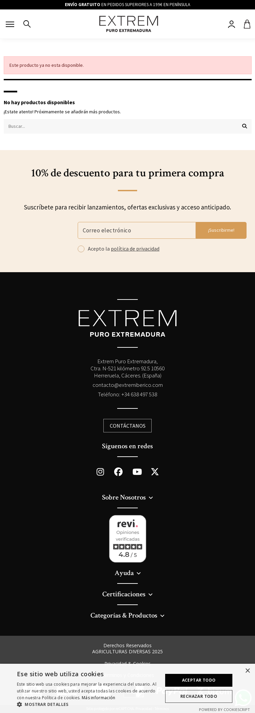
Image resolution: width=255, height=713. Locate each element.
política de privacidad (135, 248)
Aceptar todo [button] (199, 680)
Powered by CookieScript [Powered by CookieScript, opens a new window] (224, 709)
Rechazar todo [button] (198, 696)
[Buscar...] (244, 126)
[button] (87, 704)
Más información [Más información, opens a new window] (99, 698)
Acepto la (123, 249)
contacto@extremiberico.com (128, 385)
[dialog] (127, 688)
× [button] (247, 671)
